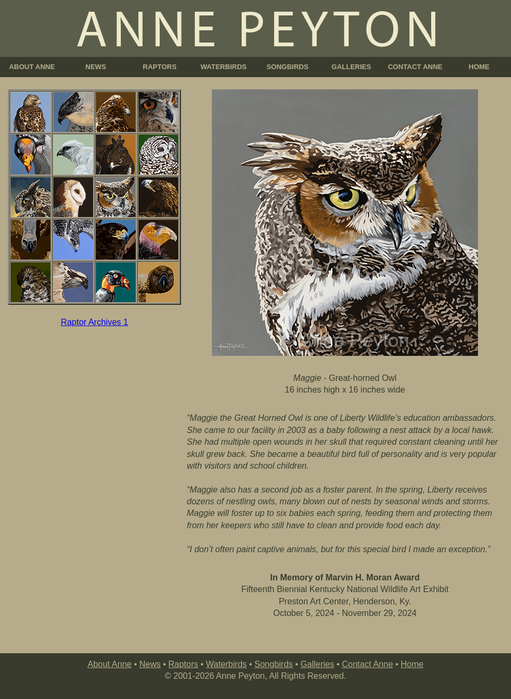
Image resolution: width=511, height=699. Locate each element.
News (150, 664)
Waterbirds (226, 664)
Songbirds (273, 664)
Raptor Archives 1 (94, 322)
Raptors (183, 664)
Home (412, 664)
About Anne (109, 664)
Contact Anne (367, 664)
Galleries (317, 664)
